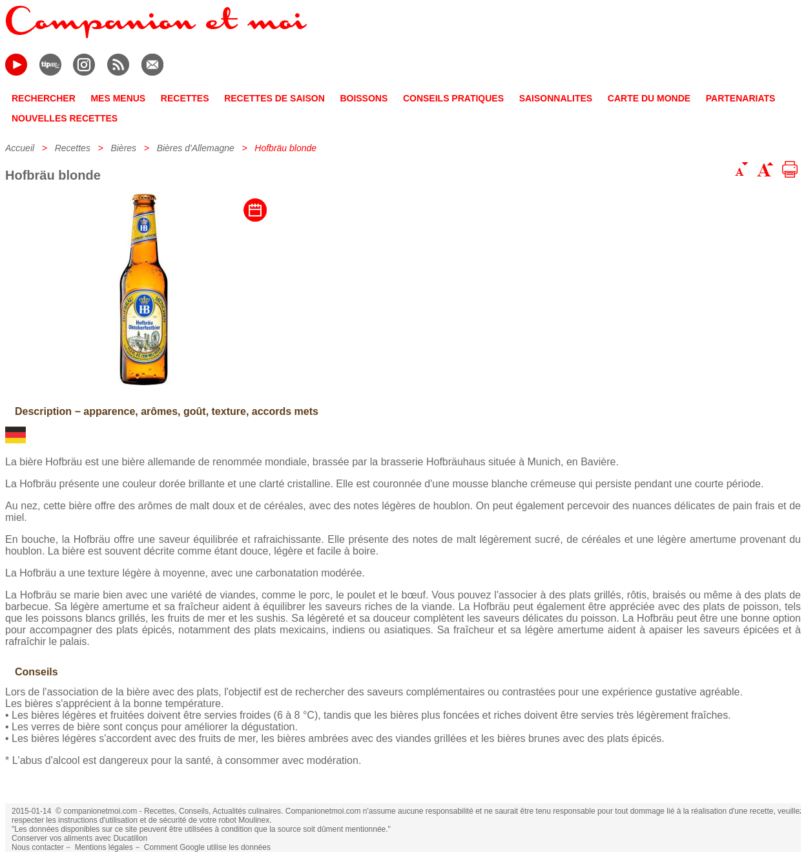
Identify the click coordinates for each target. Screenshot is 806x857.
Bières (123, 148)
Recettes (72, 148)
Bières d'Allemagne (195, 148)
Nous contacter (38, 847)
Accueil (19, 148)
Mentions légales (104, 847)
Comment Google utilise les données (207, 847)
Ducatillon (130, 838)
